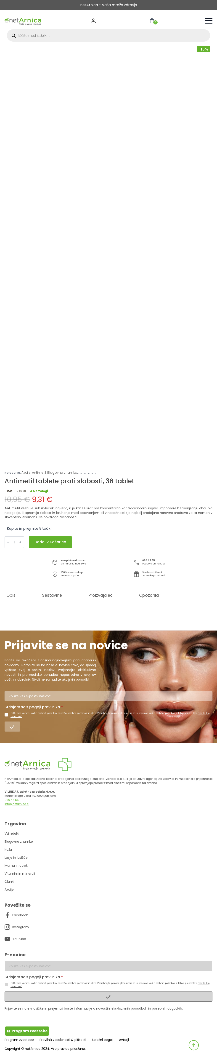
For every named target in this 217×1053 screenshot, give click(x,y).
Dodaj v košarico (50, 542)
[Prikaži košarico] (152, 21)
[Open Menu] (208, 20)
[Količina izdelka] (14, 542)
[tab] (11, 595)
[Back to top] (194, 1045)
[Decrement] (8, 542)
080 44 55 (12, 800)
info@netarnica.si (17, 804)
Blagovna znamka (62, 472)
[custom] (7, 915)
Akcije (26, 472)
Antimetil (39, 472)
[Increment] (20, 542)
